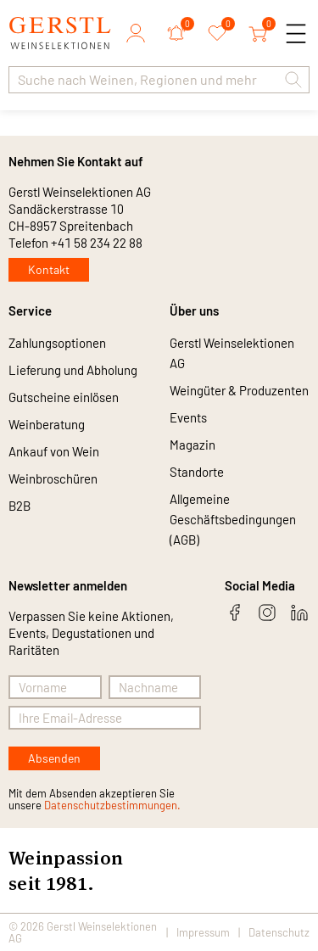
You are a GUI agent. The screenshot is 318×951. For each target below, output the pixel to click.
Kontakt (49, 269)
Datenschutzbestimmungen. (112, 805)
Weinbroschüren (53, 478)
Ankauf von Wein (53, 451)
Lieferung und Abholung (72, 370)
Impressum (203, 932)
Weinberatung (46, 424)
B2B (19, 505)
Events (188, 417)
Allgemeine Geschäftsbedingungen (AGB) (233, 519)
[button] (293, 80)
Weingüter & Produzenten (239, 390)
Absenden (54, 758)
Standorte (197, 471)
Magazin (192, 444)
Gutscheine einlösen (63, 397)
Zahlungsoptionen (57, 342)
